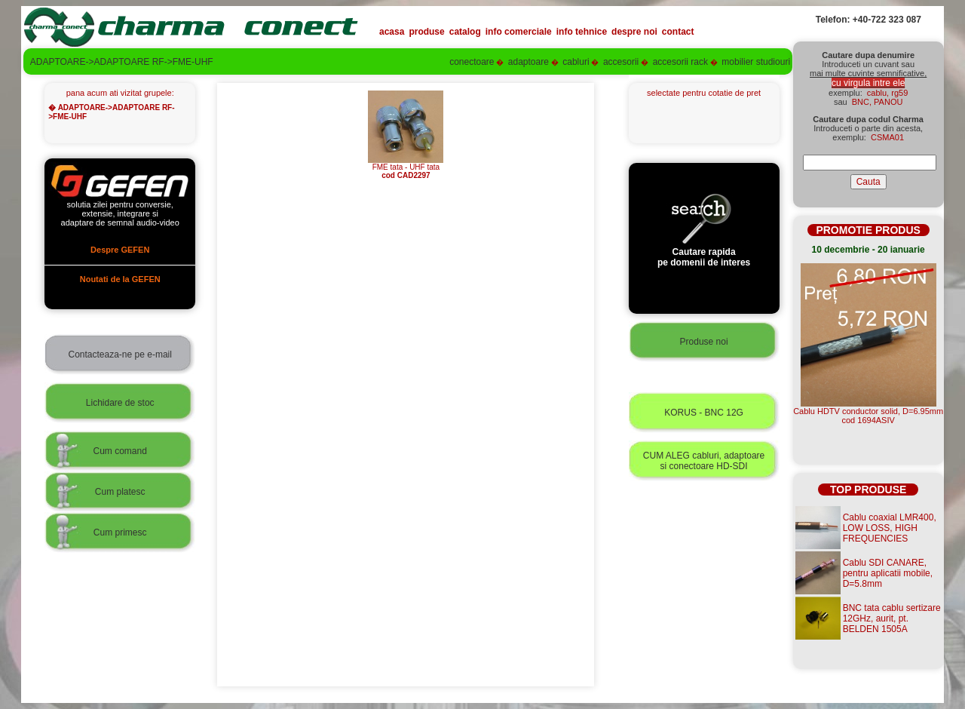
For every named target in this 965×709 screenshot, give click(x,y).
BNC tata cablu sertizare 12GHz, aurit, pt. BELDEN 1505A (892, 618)
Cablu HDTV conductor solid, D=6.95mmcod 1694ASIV (868, 416)
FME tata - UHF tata (405, 168)
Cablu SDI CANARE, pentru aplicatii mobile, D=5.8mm (888, 573)
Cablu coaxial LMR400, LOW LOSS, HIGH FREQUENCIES (889, 528)
